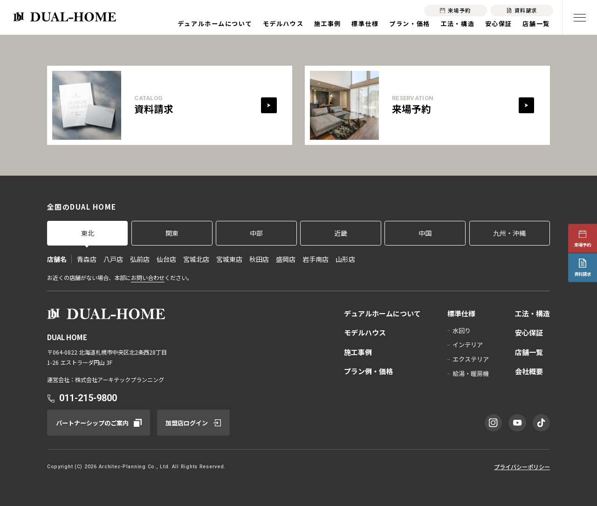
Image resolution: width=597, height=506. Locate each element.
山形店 (345, 259)
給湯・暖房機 (471, 373)
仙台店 (166, 259)
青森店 (86, 259)
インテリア (468, 344)
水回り (462, 330)
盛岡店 (285, 259)
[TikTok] (541, 423)
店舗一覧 (535, 23)
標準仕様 (364, 23)
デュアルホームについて (215, 23)
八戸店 (113, 259)
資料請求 (582, 274)
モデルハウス (283, 23)
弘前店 (140, 259)
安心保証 (498, 23)
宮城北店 (196, 259)
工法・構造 (457, 23)
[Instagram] (493, 423)
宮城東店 (229, 259)
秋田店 (259, 259)
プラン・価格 (409, 23)
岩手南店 (315, 259)
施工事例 (327, 23)
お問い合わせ (148, 278)
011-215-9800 (88, 398)
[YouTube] (517, 423)
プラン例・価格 (368, 371)
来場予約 (582, 244)
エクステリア (471, 359)
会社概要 (529, 371)
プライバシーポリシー (522, 467)
